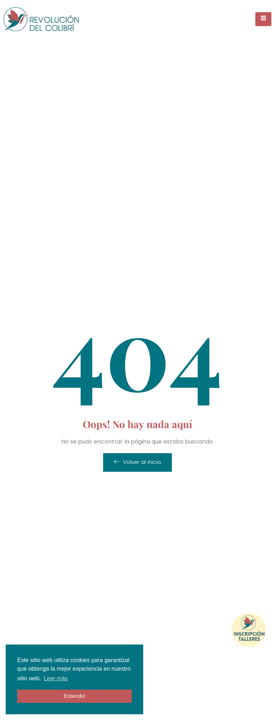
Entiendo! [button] (75, 696)
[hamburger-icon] (263, 19)
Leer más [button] (56, 678)
